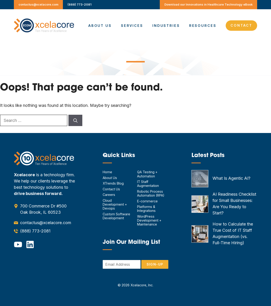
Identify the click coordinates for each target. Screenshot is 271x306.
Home (107, 172)
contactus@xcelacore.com (38, 4)
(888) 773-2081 (80, 4)
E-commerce (147, 201)
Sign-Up (154, 264)
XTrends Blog (113, 183)
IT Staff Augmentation (148, 184)
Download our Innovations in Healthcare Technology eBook (208, 4)
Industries (166, 26)
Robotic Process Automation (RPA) (150, 193)
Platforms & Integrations (146, 209)
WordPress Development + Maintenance (149, 220)
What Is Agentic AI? (231, 178)
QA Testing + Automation (147, 174)
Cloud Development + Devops (115, 204)
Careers (109, 195)
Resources (202, 26)
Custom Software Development (116, 216)
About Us (100, 26)
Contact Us (111, 189)
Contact (241, 25)
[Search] (75, 120)
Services (132, 26)
